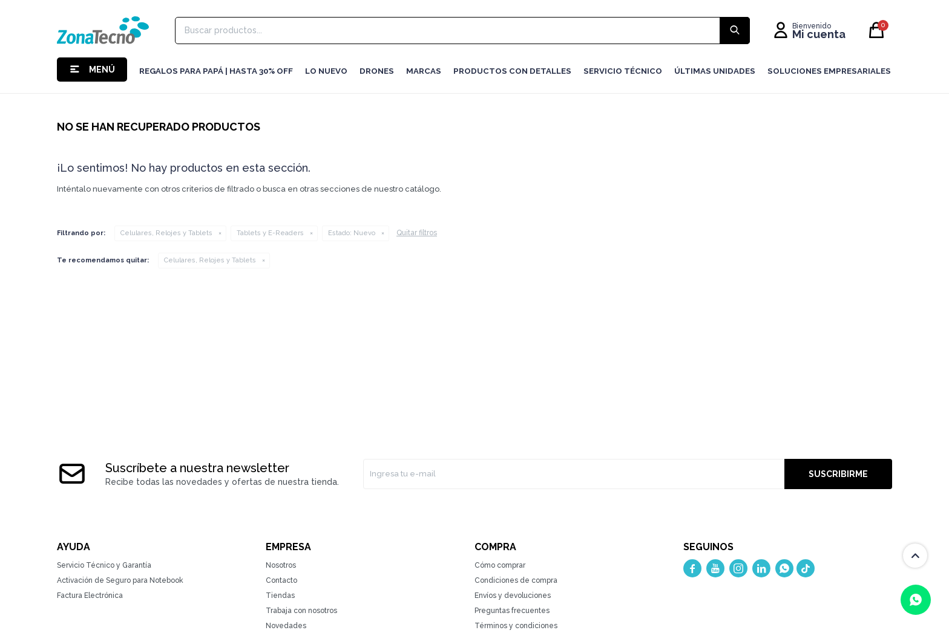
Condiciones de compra (516, 580)
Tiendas (280, 595)
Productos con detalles (512, 71)
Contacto (281, 580)
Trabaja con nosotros (301, 610)
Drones (377, 71)
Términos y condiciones (516, 626)
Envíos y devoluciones (513, 595)
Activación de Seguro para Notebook (120, 580)
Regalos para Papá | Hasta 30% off (216, 71)
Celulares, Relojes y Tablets (166, 233)
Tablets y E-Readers (270, 233)
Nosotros (281, 565)
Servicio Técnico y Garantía (104, 565)
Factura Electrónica (90, 595)
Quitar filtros (416, 233)
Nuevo (351, 233)
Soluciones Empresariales (829, 71)
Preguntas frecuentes (512, 610)
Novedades (286, 626)
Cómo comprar (500, 565)
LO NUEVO (326, 71)
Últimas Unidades (714, 71)
